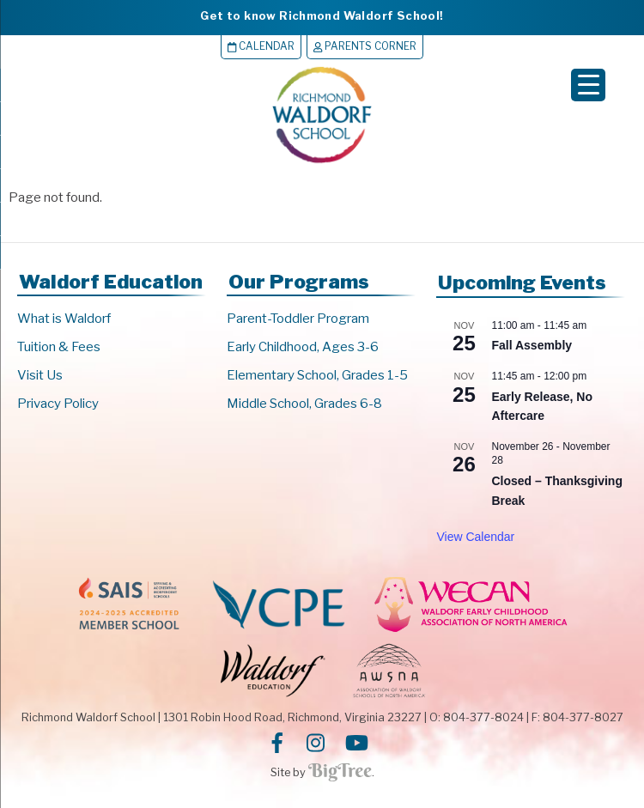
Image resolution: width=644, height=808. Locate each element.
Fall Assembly (531, 345)
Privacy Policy (58, 403)
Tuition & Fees (58, 347)
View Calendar (475, 537)
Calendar (261, 46)
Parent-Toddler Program (298, 318)
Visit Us (40, 375)
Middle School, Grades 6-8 (304, 403)
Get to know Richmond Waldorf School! (321, 15)
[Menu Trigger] (588, 85)
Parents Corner (364, 46)
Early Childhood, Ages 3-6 (303, 347)
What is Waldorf (64, 318)
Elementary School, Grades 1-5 (317, 375)
